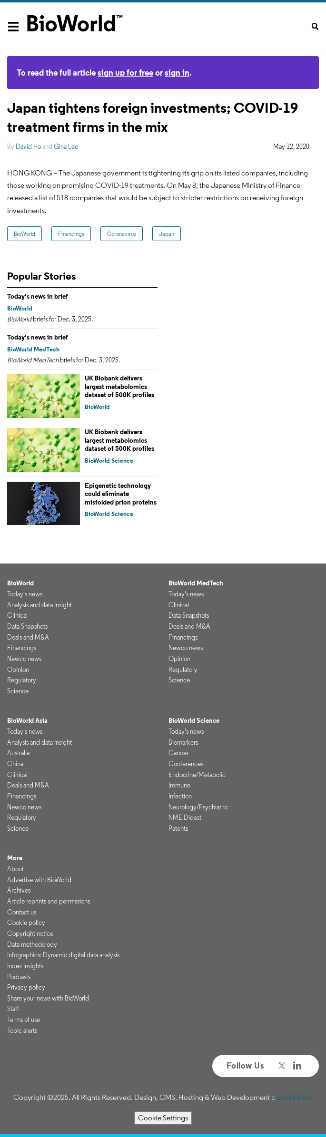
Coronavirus (121, 233)
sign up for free (125, 72)
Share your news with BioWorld (48, 998)
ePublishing (295, 1097)
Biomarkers (183, 742)
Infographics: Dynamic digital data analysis (63, 955)
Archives (18, 890)
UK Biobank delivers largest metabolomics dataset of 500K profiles (119, 386)
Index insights (25, 966)
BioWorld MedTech (33, 349)
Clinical (17, 615)
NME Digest (184, 817)
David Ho (28, 146)
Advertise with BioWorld (39, 879)
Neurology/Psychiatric (198, 807)
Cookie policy (26, 922)
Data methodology (32, 944)
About (15, 869)
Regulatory (21, 680)
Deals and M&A (28, 637)
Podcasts (18, 976)
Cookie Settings (163, 1117)
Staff (13, 1008)
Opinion (18, 669)
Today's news (24, 594)
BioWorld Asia (27, 720)
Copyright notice (30, 933)
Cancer (178, 752)
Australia (18, 752)
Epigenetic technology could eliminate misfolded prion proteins (121, 493)
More (14, 858)
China (15, 763)
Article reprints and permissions (48, 901)
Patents (178, 828)
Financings (71, 233)
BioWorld (24, 233)
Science (18, 691)
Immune (179, 785)
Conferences (185, 763)
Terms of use (23, 1019)
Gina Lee (66, 146)
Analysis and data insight (39, 605)
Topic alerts (22, 1030)
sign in (177, 72)
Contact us (21, 912)
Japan (166, 233)
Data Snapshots (27, 626)
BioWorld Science (109, 461)
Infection (180, 796)
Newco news (24, 658)
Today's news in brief (37, 296)
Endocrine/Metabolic (197, 774)
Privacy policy (26, 987)
